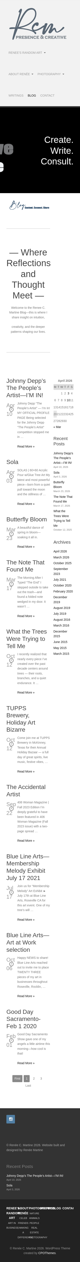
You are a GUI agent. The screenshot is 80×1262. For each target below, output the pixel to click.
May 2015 (60, 648)
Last (28, 1085)
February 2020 (63, 591)
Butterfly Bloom (26, 519)
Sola (12, 462)
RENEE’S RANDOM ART (13, 1213)
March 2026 (61, 557)
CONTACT (70, 1208)
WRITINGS (47, 1208)
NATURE (34, 1213)
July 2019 (60, 613)
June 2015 (60, 642)
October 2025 (63, 563)
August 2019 (62, 608)
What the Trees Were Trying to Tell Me (26, 638)
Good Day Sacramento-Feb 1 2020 (23, 1018)
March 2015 (61, 653)
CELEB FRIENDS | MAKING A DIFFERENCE (25, 1228)
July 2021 (60, 579)
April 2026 (60, 551)
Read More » (26, 446)
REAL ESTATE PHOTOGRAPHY (38, 1232)
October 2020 (63, 585)
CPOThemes (47, 1253)
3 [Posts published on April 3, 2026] (68, 393)
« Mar (57, 427)
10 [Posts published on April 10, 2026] (68, 400)
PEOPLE (34, 1223)
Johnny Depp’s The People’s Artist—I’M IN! (26, 387)
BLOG (56, 1208)
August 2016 (62, 619)
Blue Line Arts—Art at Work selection (27, 942)
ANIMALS (34, 1218)
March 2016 (61, 625)
